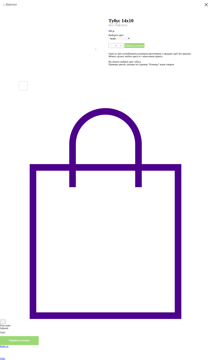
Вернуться (11, 4)
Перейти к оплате (19, 340)
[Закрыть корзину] (3, 322)
